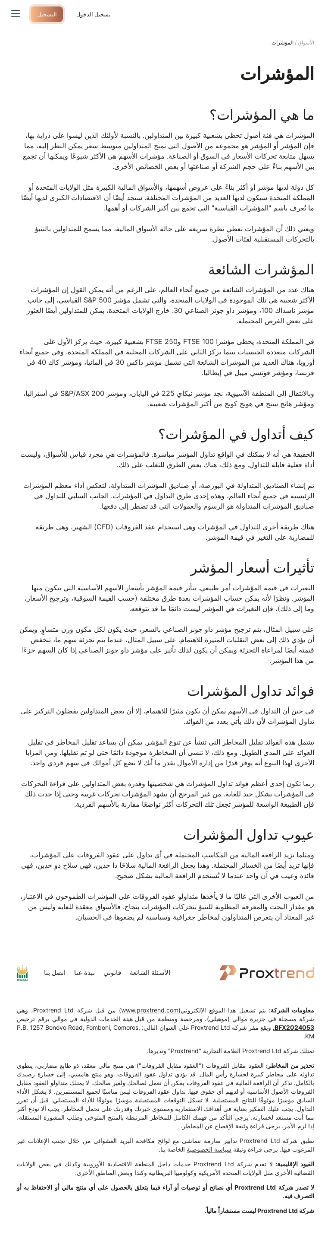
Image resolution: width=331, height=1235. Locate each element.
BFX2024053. (293, 1027)
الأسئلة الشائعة (150, 972)
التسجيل (47, 14)
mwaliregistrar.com (22, 972)
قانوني (112, 972)
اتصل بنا (55, 972)
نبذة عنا (84, 972)
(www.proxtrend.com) (150, 1010)
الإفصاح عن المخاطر (208, 1126)
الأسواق (306, 42)
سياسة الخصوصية (209, 1149)
